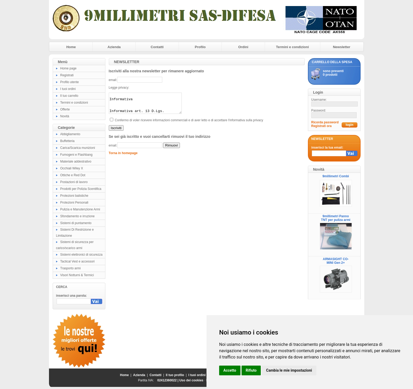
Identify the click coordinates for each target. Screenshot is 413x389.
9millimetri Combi (335, 176)
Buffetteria (67, 141)
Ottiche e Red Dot (72, 175)
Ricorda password (325, 122)
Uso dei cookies (191, 380)
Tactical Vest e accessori (77, 261)
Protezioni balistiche (74, 196)
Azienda (114, 47)
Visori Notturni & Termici (77, 275)
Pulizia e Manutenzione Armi (80, 209)
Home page (68, 68)
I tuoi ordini (68, 89)
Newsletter (341, 47)
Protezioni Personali (74, 202)
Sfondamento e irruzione (77, 216)
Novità (64, 116)
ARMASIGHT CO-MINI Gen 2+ (336, 261)
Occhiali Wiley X (71, 168)
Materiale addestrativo (75, 161)
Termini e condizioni (292, 47)
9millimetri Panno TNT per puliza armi (335, 218)
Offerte (65, 109)
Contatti (157, 47)
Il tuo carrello (69, 96)
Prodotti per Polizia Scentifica (80, 189)
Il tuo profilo (175, 375)
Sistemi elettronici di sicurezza (81, 254)
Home (71, 47)
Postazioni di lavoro (74, 182)
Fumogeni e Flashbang (76, 154)
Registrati (67, 75)
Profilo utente (69, 82)
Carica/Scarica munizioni (77, 148)
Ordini (243, 47)
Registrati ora (321, 126)
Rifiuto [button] (251, 370)
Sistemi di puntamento (76, 223)
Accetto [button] (229, 370)
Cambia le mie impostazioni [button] (289, 370)
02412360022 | (168, 380)
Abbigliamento (70, 134)
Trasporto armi (70, 268)
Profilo (200, 47)
